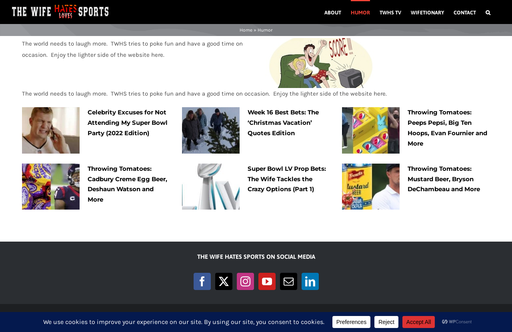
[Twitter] (223, 281)
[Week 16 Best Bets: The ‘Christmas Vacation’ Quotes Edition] (211, 130)
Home (246, 30)
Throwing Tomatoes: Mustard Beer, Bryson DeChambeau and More (444, 179)
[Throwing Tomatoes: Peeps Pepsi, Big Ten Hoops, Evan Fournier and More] (371, 130)
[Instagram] (245, 281)
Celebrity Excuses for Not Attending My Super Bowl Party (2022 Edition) (128, 122)
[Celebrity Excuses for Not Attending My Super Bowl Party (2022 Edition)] (51, 130)
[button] (488, 12)
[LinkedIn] (310, 281)
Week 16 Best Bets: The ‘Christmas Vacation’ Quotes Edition (283, 122)
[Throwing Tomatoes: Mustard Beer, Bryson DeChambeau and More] (371, 187)
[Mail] (288, 281)
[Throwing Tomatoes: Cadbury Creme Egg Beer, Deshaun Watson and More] (51, 187)
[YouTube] (267, 281)
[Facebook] (202, 281)
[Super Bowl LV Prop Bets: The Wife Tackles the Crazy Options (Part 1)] (211, 187)
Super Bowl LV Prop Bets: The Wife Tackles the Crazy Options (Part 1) (287, 179)
